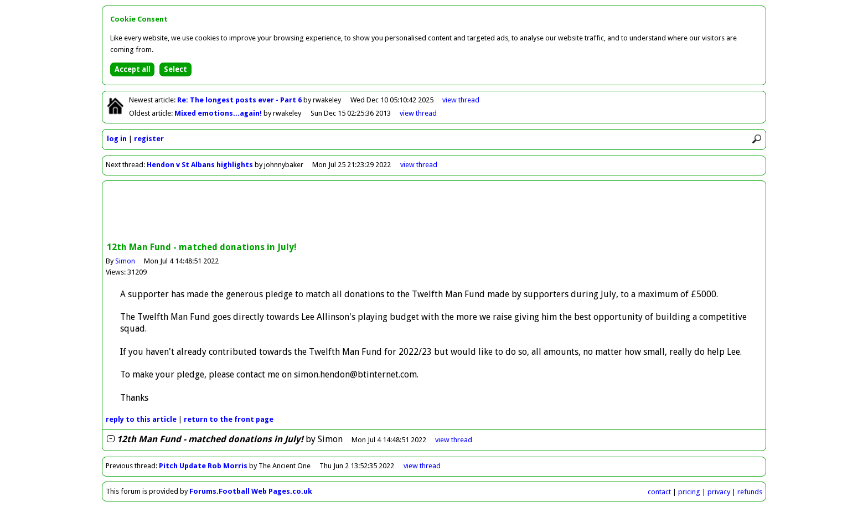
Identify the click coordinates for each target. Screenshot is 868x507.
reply (141, 419)
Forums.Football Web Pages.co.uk (250, 491)
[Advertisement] (434, 212)
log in (117, 138)
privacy (718, 492)
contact (659, 492)
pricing (689, 492)
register (149, 138)
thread (453, 440)
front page (228, 419)
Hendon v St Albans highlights (200, 165)
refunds (749, 492)
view (460, 100)
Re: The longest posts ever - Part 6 (240, 100)
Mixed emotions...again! (219, 113)
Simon (125, 261)
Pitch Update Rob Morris (203, 466)
